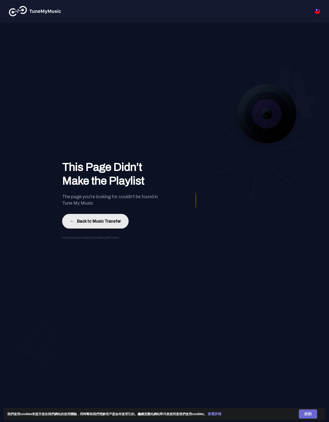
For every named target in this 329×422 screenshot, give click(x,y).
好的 (308, 414)
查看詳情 (214, 414)
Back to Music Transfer (95, 222)
